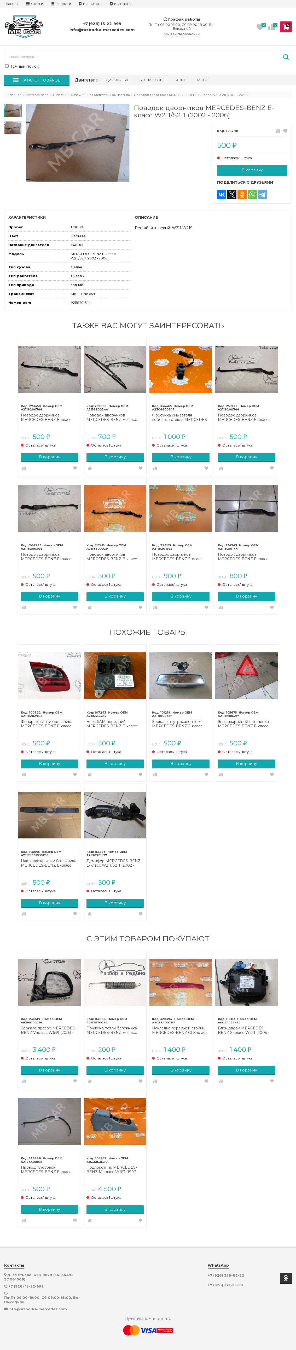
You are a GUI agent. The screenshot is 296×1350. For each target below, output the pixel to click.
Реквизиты (90, 4)
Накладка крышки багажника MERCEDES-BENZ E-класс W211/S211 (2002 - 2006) (50, 858)
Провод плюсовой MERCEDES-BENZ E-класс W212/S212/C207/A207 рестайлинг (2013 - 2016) (48, 1163)
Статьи (34, 4)
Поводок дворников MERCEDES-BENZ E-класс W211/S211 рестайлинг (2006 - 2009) (115, 416)
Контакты (120, 4)
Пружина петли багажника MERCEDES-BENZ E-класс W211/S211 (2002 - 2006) (113, 1025)
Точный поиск (22, 66)
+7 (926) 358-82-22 (226, 1269)
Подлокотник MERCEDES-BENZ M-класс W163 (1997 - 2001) (114, 1163)
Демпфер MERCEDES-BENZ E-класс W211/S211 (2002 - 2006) (115, 858)
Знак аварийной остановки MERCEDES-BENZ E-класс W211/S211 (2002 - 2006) (242, 720)
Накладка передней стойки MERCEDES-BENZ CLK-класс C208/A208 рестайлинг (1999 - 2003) (180, 1025)
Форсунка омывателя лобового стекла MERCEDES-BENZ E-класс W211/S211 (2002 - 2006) (180, 416)
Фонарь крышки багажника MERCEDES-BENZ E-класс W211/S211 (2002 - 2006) (48, 720)
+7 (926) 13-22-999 (102, 23)
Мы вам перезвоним (182, 34)
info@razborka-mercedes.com (102, 29)
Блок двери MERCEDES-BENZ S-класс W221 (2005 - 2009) (242, 1025)
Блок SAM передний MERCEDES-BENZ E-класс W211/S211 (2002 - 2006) (113, 720)
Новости (61, 4)
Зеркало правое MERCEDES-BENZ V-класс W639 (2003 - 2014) (50, 1025)
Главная (12, 4)
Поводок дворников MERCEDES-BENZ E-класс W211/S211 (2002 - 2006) (48, 416)
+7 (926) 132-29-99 (225, 1279)
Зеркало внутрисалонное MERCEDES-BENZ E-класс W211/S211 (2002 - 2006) (177, 720)
